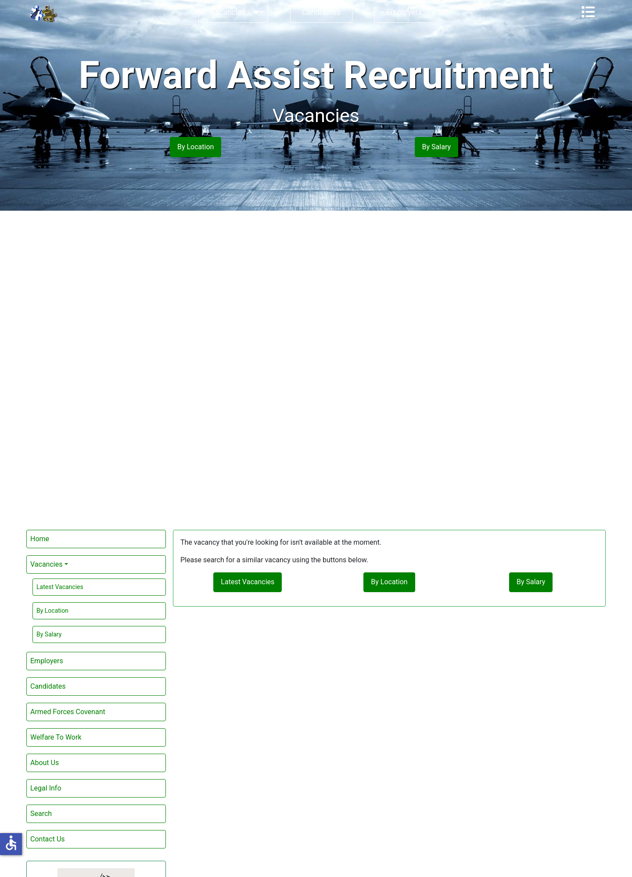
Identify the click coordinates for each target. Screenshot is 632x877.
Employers (404, 12)
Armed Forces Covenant (67, 712)
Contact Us (47, 839)
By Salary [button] (436, 147)
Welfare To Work (55, 737)
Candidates (321, 12)
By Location (52, 610)
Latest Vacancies (59, 586)
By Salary (48, 634)
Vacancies (228, 12)
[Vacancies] (254, 12)
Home (39, 539)
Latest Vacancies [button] (247, 582)
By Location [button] (195, 147)
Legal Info (45, 788)
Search (41, 813)
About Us (44, 762)
